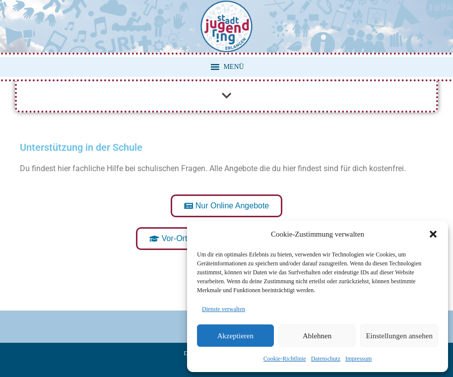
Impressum (358, 358)
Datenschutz (325, 358)
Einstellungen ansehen (399, 336)
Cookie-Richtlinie (284, 358)
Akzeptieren (235, 336)
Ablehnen (317, 336)
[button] (433, 234)
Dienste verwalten (223, 309)
